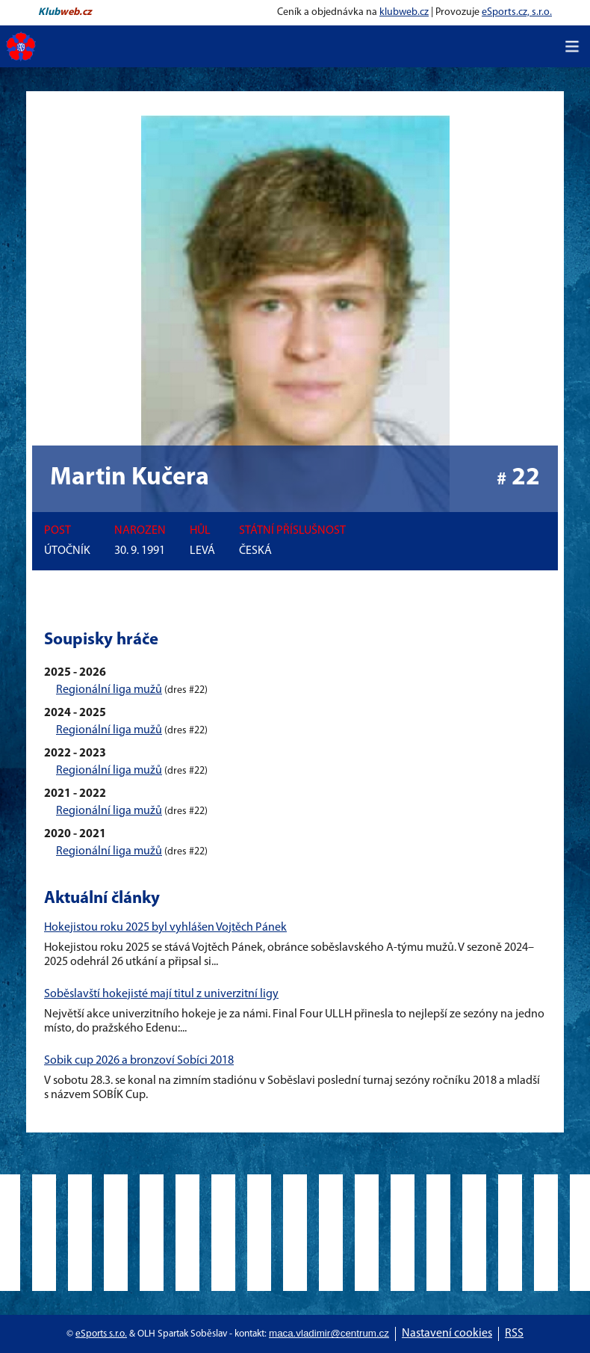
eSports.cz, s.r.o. (517, 12)
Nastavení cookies (447, 1334)
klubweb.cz (404, 12)
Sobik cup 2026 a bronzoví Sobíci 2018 (139, 1061)
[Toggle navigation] (572, 46)
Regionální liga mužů (109, 690)
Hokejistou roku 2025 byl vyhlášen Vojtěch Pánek (165, 928)
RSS (514, 1334)
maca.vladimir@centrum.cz (329, 1333)
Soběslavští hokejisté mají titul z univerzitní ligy (161, 994)
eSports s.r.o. (101, 1334)
